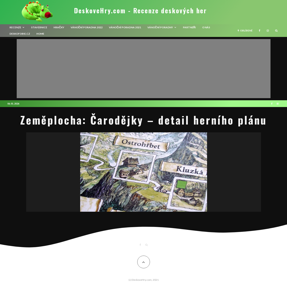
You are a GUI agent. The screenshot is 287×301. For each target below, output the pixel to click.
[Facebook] (260, 30)
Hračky (59, 27)
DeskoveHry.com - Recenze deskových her (140, 10)
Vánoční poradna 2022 (87, 27)
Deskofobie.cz (20, 33)
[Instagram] (268, 30)
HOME (40, 33)
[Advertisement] (144, 68)
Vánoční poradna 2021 (125, 27)
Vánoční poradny (160, 27)
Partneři (189, 27)
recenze (15, 27)
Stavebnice (39, 27)
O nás (206, 27)
